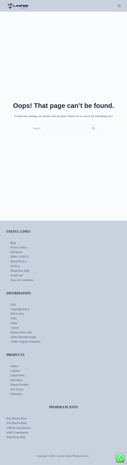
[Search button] (93, 128)
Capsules (15, 370)
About (13, 323)
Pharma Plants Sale (21, 332)
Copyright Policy (20, 309)
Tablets (14, 366)
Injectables (16, 380)
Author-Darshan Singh (23, 337)
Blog (13, 242)
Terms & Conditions (21, 280)
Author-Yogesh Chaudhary (25, 341)
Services (15, 266)
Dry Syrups (16, 389)
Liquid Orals (17, 375)
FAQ (13, 304)
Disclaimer (16, 252)
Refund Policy (18, 261)
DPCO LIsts (17, 313)
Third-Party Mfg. (20, 270)
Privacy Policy (18, 247)
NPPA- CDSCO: (20, 256)
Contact (14, 327)
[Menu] (119, 5)
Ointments (16, 393)
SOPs (13, 318)
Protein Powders (19, 384)
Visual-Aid (16, 275)
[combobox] (60, 128)
